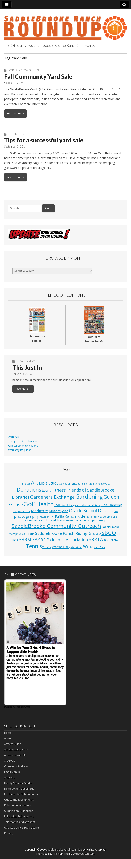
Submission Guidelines (18, 811)
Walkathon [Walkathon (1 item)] (76, 547)
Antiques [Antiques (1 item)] (25, 483)
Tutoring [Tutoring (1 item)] (46, 547)
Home (8, 732)
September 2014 (18, 134)
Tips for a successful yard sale (43, 140)
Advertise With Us (15, 755)
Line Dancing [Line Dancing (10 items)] (111, 505)
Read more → (15, 113)
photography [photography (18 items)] (26, 516)
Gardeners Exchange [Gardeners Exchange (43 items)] (52, 497)
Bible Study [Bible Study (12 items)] (48, 483)
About (8, 738)
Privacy (8, 833)
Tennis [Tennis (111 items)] (34, 546)
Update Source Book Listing (21, 827)
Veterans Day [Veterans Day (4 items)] (61, 547)
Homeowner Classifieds (19, 788)
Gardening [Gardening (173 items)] (89, 496)
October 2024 (17, 70)
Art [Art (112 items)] (34, 482)
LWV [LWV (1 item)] (15, 511)
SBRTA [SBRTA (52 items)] (96, 539)
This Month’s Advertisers (19, 822)
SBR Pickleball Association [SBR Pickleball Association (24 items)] (63, 540)
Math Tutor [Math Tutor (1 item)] (24, 511)
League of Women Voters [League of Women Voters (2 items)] (84, 505)
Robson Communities (17, 805)
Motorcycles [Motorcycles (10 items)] (58, 511)
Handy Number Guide (18, 783)
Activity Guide (12, 744)
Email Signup (12, 772)
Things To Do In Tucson (22, 441)
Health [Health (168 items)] (45, 504)
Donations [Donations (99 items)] (29, 489)
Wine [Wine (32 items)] (88, 546)
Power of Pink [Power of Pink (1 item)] (46, 516)
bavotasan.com (85, 853)
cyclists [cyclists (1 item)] (106, 483)
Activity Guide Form (16, 749)
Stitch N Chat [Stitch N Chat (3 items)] (111, 540)
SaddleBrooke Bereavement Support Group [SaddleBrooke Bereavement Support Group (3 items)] (78, 520)
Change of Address (16, 766)
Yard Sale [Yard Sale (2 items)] (99, 547)
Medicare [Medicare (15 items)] (39, 510)
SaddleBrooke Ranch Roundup (64, 849)
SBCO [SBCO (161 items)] (108, 533)
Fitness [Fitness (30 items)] (58, 490)
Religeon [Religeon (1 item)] (94, 516)
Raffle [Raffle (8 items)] (59, 516)
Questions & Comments (19, 799)
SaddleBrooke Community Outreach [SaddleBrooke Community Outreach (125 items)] (56, 525)
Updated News (26, 361)
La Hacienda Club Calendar (21, 794)
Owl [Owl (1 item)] (116, 511)
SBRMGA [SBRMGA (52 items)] (28, 539)
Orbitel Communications (23, 445)
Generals (35, 70)
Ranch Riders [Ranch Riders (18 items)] (76, 516)
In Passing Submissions (19, 816)
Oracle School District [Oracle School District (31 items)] (91, 511)
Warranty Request (19, 450)
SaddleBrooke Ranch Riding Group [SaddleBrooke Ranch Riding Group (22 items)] (68, 533)
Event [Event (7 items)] (46, 490)
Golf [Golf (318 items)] (29, 504)
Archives (13, 437)
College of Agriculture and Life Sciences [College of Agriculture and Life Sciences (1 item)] (81, 483)
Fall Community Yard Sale (38, 76)
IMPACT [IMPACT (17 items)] (61, 505)
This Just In (27, 367)
